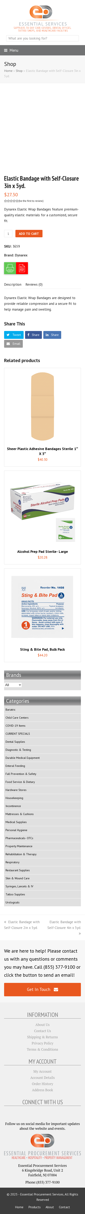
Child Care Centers (17, 717)
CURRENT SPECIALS (18, 734)
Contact (64, 1207)
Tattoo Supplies (15, 894)
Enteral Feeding (15, 766)
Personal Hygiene (16, 830)
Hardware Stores (16, 790)
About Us (42, 1024)
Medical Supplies (16, 822)
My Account (42, 1071)
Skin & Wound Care (18, 878)
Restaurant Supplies (18, 870)
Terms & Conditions (42, 1049)
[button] (11, 50)
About (50, 1207)
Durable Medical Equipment (23, 758)
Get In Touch (42, 989)
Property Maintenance (19, 846)
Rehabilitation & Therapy (21, 854)
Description (12, 284)
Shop (19, 71)
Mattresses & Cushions (20, 814)
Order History (42, 1083)
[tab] (12, 284)
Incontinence (13, 806)
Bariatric (10, 709)
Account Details (42, 1077)
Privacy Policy (42, 1043)
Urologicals (13, 902)
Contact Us (42, 1030)
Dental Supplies (15, 742)
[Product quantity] (8, 233)
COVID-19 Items (15, 725)
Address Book (42, 1090)
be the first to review (31, 201)
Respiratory (13, 862)
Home (8, 71)
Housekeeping (14, 798)
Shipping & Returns (42, 1037)
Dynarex (21, 255)
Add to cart (29, 234)
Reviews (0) (33, 284)
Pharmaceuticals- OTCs (19, 838)
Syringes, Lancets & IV (19, 886)
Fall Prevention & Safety (21, 774)
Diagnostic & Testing (18, 750)
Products (34, 1207)
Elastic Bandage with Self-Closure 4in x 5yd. (64, 927)
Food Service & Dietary (20, 782)
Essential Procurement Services (41, 1194)
